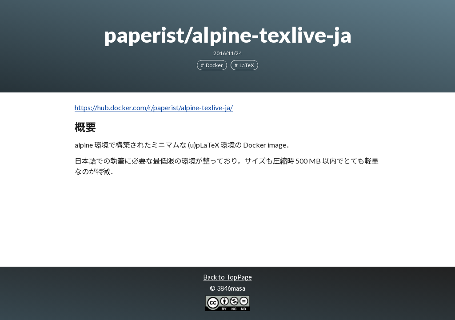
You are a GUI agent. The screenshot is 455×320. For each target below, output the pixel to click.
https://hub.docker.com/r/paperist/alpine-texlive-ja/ (154, 107)
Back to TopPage (228, 277)
